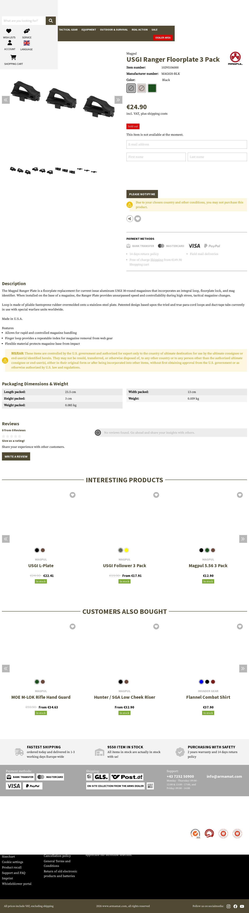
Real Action (140, 29)
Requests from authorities (62, 845)
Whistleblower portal (17, 884)
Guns (7, 29)
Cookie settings (12, 862)
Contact (7, 829)
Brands (166, 29)
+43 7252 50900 (180, 776)
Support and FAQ (13, 873)
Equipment (89, 29)
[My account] (186, 12)
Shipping (157, 260)
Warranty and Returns (17, 846)
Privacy (49, 850)
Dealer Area (237, 30)
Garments (48, 29)
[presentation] (156, 172)
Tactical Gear (68, 29)
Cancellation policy (57, 856)
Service (9, 821)
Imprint (7, 878)
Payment (8, 840)
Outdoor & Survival (114, 29)
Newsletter (9, 851)
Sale (154, 29)
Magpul (131, 53)
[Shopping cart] (222, 12)
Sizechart (8, 857)
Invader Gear (208, 691)
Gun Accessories (26, 29)
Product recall (12, 867)
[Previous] (6, 100)
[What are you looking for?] (103, 12)
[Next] (118, 100)
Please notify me (142, 194)
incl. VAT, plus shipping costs (146, 114)
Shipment (8, 835)
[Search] (134, 12)
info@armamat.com (224, 776)
